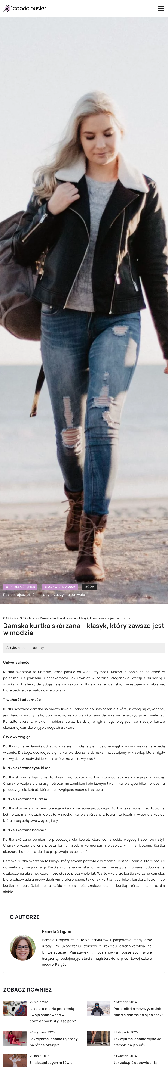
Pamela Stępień (22, 586)
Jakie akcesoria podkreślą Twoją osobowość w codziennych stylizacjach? (53, 1014)
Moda (89, 587)
